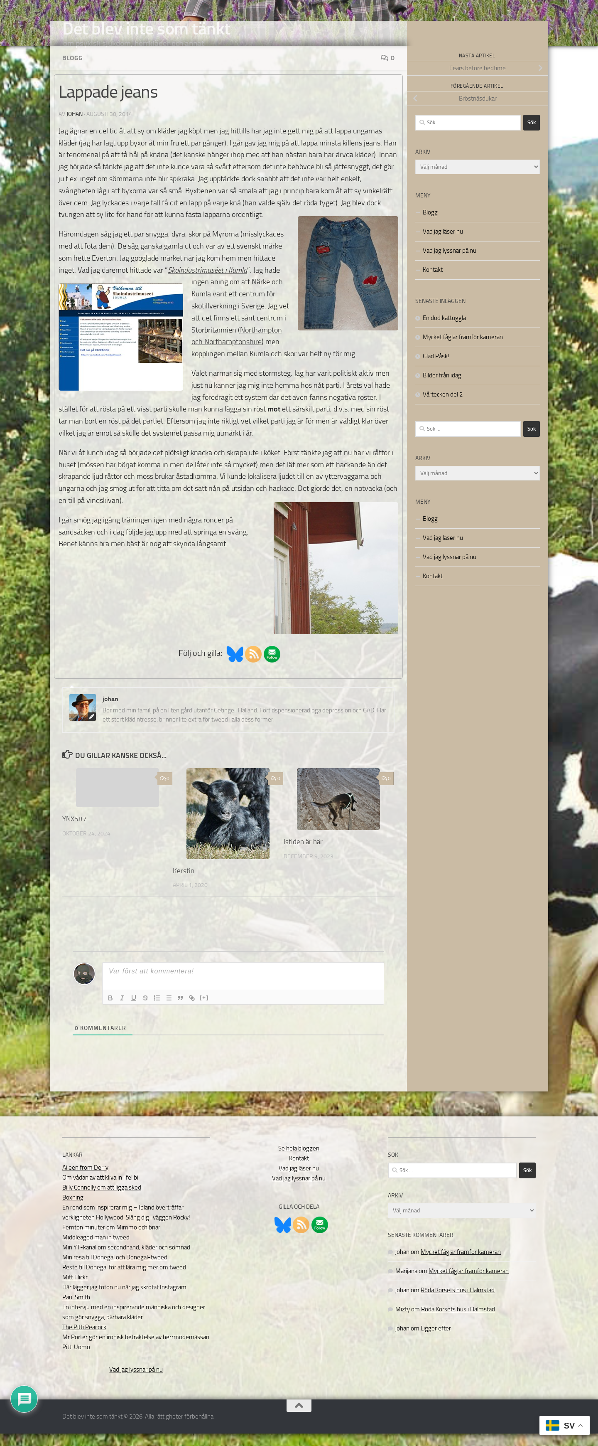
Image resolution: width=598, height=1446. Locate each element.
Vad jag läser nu (443, 244)
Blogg (72, 70)
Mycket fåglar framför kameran (463, 349)
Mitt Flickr (75, 1289)
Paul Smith (76, 1309)
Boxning (72, 1210)
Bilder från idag (442, 388)
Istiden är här (303, 854)
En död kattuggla (444, 330)
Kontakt (433, 282)
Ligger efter (436, 1341)
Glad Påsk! (436, 368)
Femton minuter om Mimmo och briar (111, 1240)
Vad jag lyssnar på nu (449, 263)
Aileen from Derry (85, 1180)
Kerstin (183, 883)
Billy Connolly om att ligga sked (101, 1200)
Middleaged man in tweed (96, 1250)
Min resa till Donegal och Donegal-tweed (114, 1270)
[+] (204, 1010)
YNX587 (74, 831)
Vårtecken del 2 (443, 407)
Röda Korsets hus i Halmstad (458, 1302)
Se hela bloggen (298, 1161)
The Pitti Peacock (84, 1339)
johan (74, 126)
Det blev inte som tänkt (146, 28)
